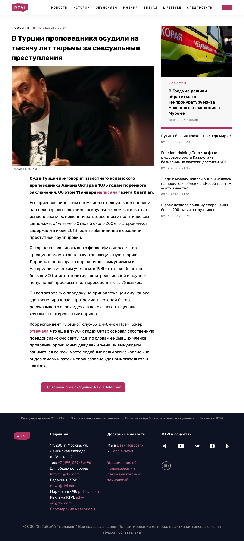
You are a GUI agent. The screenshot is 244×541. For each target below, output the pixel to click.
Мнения (130, 7)
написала (107, 192)
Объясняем (106, 7)
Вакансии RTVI (211, 418)
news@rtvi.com (63, 486)
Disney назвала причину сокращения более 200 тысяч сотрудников (194, 207)
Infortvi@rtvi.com (65, 474)
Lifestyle (172, 7)
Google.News (122, 451)
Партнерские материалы (72, 509)
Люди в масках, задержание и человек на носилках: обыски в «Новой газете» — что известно (196, 183)
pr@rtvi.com (88, 491)
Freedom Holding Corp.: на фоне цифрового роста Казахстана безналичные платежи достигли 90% (194, 157)
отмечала (39, 331)
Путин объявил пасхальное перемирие (196, 136)
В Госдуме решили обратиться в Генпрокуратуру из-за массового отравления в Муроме (194, 102)
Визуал (150, 7)
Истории (81, 7)
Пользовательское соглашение (95, 418)
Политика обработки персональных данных (159, 418)
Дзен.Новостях (130, 445)
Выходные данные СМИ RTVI (43, 418)
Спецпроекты (200, 7)
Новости (59, 7)
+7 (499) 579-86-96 (74, 462)
